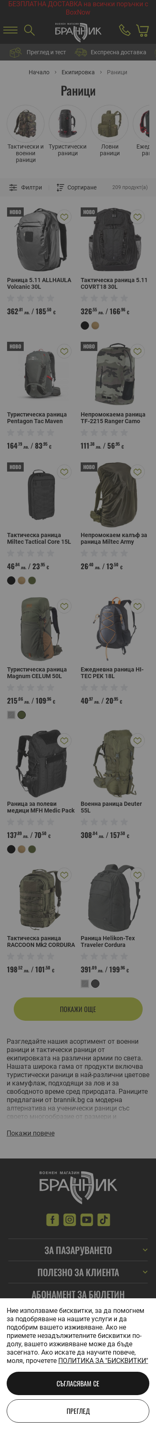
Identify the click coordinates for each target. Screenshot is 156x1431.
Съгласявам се (78, 1383)
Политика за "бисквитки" (103, 1361)
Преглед (78, 1411)
